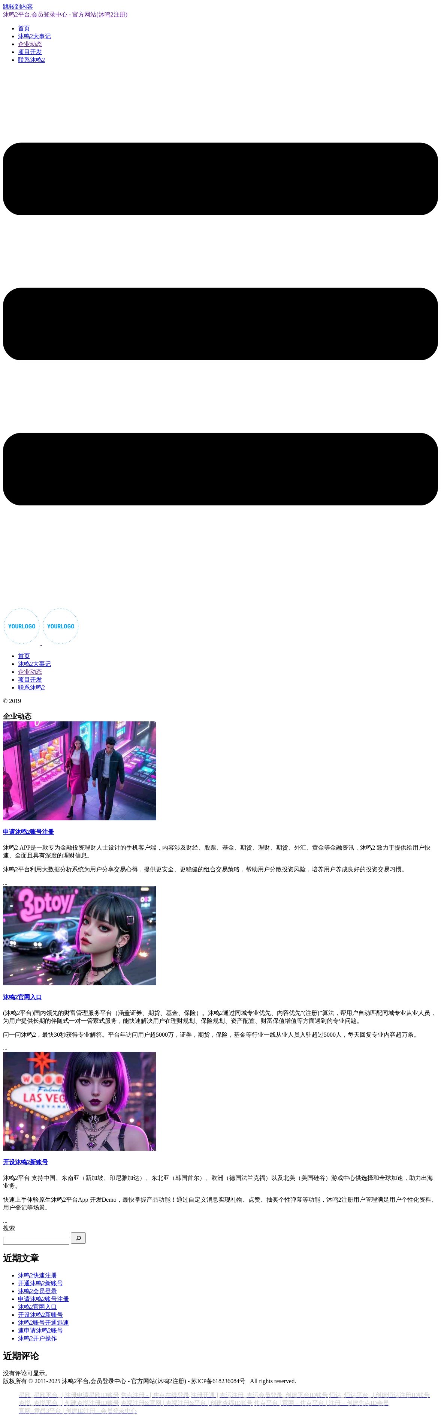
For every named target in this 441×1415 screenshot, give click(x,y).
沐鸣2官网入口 (37, 1307)
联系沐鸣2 (31, 60)
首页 (24, 28)
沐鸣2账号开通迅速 (43, 1322)
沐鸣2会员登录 (37, 1291)
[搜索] (78, 1238)
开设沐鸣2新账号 (40, 1315)
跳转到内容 (18, 6)
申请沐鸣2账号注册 (43, 1299)
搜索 (9, 1228)
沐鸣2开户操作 (37, 1338)
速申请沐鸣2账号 (40, 1330)
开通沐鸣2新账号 (40, 1283)
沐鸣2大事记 (34, 36)
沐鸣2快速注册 (37, 1275)
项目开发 (30, 52)
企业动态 (30, 44)
